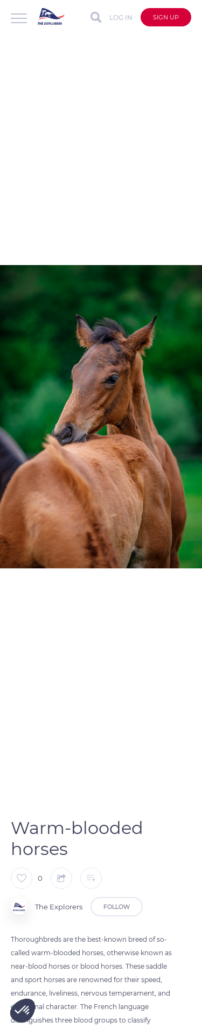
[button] (23, 1011)
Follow (116, 906)
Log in (121, 17)
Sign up (166, 17)
